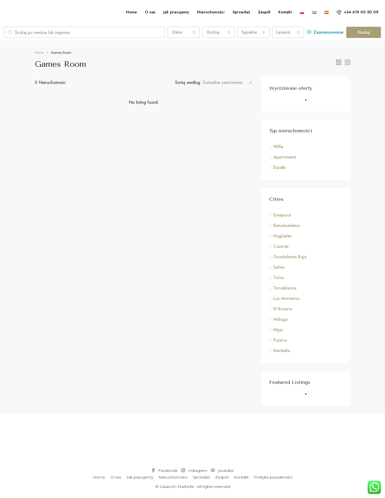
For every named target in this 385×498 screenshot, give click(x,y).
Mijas (278, 330)
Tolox (278, 278)
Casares (280, 246)
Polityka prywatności (273, 477)
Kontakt (285, 12)
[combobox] (184, 32)
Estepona (282, 215)
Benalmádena (286, 225)
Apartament (284, 157)
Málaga (280, 319)
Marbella (281, 351)
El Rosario (282, 309)
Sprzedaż (241, 12)
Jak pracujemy (176, 12)
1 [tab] (308, 102)
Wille (278, 147)
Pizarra (280, 340)
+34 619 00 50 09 (357, 12)
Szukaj (363, 32)
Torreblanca (285, 288)
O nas (150, 12)
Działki (279, 167)
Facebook (165, 470)
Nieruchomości (211, 12)
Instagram (194, 470)
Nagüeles (282, 236)
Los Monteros (286, 298)
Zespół (264, 12)
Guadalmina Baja (290, 257)
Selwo (279, 267)
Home (131, 12)
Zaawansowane (325, 32)
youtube (222, 470)
